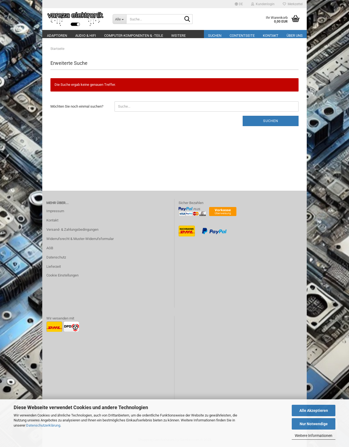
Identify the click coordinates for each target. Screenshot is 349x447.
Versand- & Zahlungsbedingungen (72, 229)
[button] (239, 4)
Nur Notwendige (314, 424)
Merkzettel (293, 4)
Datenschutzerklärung (43, 425)
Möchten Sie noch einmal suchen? (76, 106)
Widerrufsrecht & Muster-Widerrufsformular (80, 239)
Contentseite (242, 36)
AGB (49, 248)
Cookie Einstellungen (62, 275)
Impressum (55, 211)
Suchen (214, 36)
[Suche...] (119, 19)
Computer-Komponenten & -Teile (133, 36)
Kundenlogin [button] (263, 4)
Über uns (295, 36)
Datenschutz (56, 257)
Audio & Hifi (85, 36)
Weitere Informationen (313, 435)
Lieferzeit (53, 266)
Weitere (178, 36)
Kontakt (270, 36)
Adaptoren (57, 36)
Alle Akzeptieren (313, 410)
